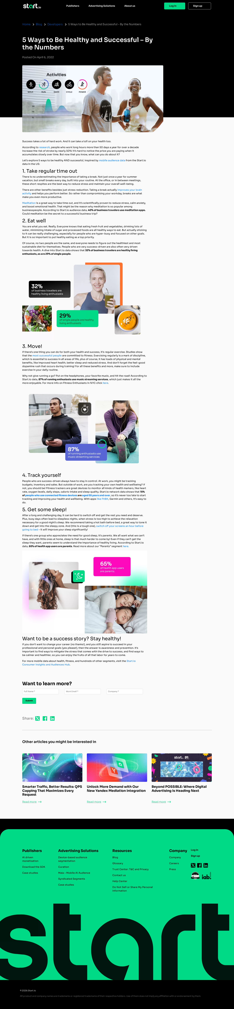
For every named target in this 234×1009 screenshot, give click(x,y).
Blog (39, 24)
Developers (55, 24)
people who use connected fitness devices (51, 495)
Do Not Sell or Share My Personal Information (132, 889)
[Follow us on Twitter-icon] (193, 865)
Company (176, 851)
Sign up (197, 5)
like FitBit (102, 498)
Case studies (30, 872)
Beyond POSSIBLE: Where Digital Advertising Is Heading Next (179, 789)
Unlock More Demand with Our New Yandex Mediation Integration (116, 789)
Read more (29, 801)
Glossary (117, 863)
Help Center (119, 881)
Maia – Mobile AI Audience (74, 872)
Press (172, 869)
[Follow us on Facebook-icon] (199, 865)
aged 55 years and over (96, 495)
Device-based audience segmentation (72, 859)
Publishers (72, 5)
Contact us (119, 875)
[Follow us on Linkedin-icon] (205, 865)
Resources (122, 851)
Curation (63, 866)
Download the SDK (33, 866)
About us (129, 5)
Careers (174, 863)
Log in (172, 5)
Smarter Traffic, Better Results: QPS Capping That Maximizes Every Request (52, 791)
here (105, 383)
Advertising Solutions (101, 5)
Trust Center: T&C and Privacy (130, 869)
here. (126, 546)
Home (26, 24)
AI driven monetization (30, 859)
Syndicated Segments (71, 878)
